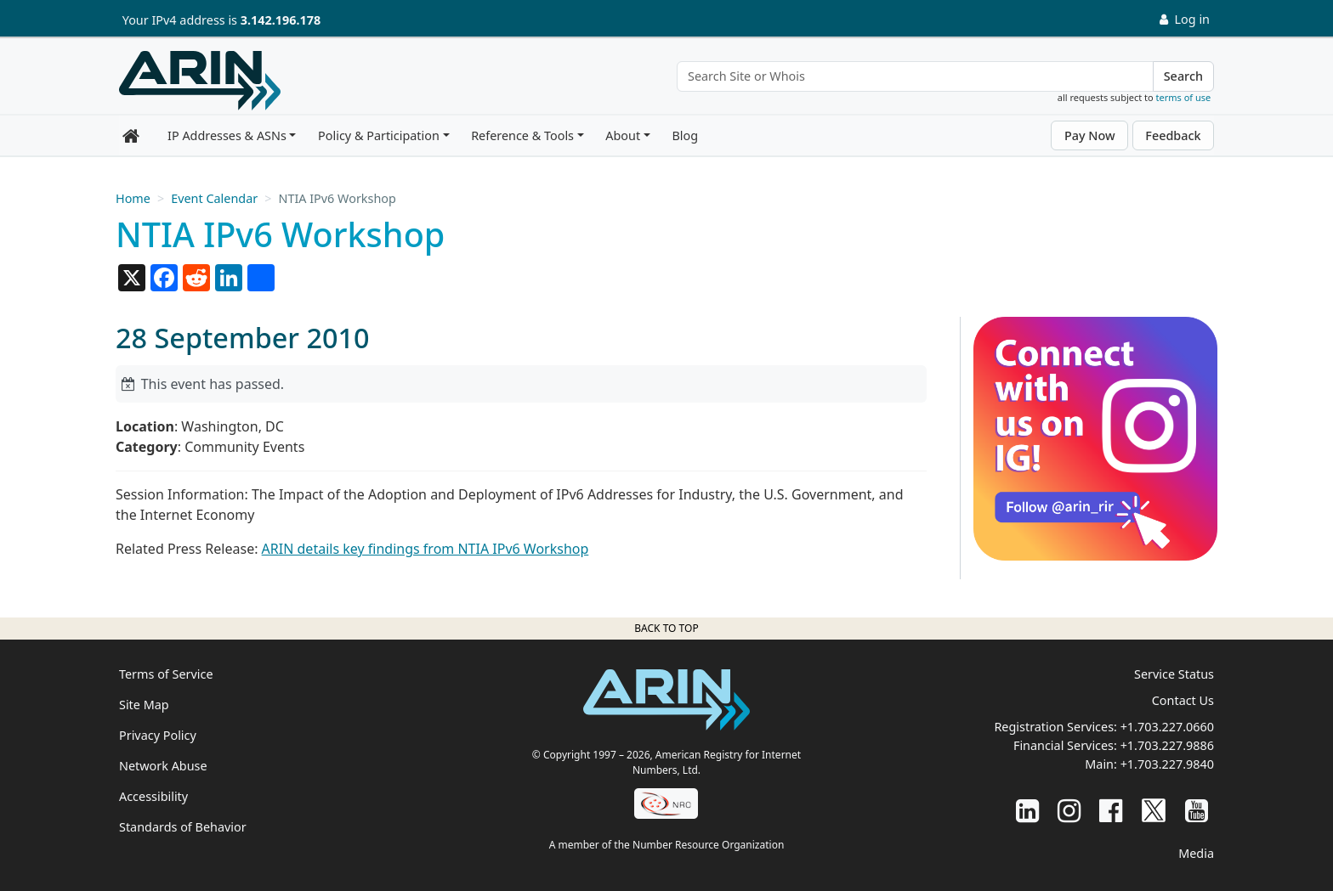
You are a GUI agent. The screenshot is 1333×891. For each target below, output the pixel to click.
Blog (685, 135)
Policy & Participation (379, 135)
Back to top (666, 628)
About (622, 135)
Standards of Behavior (183, 827)
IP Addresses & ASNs (226, 135)
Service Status (1174, 674)
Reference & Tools (522, 135)
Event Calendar (214, 198)
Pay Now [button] (1089, 135)
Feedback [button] (1172, 135)
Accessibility (153, 796)
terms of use (1183, 97)
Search (1183, 76)
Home (133, 198)
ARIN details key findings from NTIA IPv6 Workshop (425, 548)
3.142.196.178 (280, 20)
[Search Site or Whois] (915, 76)
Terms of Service (166, 674)
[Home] (200, 80)
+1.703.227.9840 (1167, 764)
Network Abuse (163, 766)
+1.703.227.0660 (1167, 727)
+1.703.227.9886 (1167, 745)
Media (1196, 853)
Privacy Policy (157, 735)
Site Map (144, 704)
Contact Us (1183, 700)
